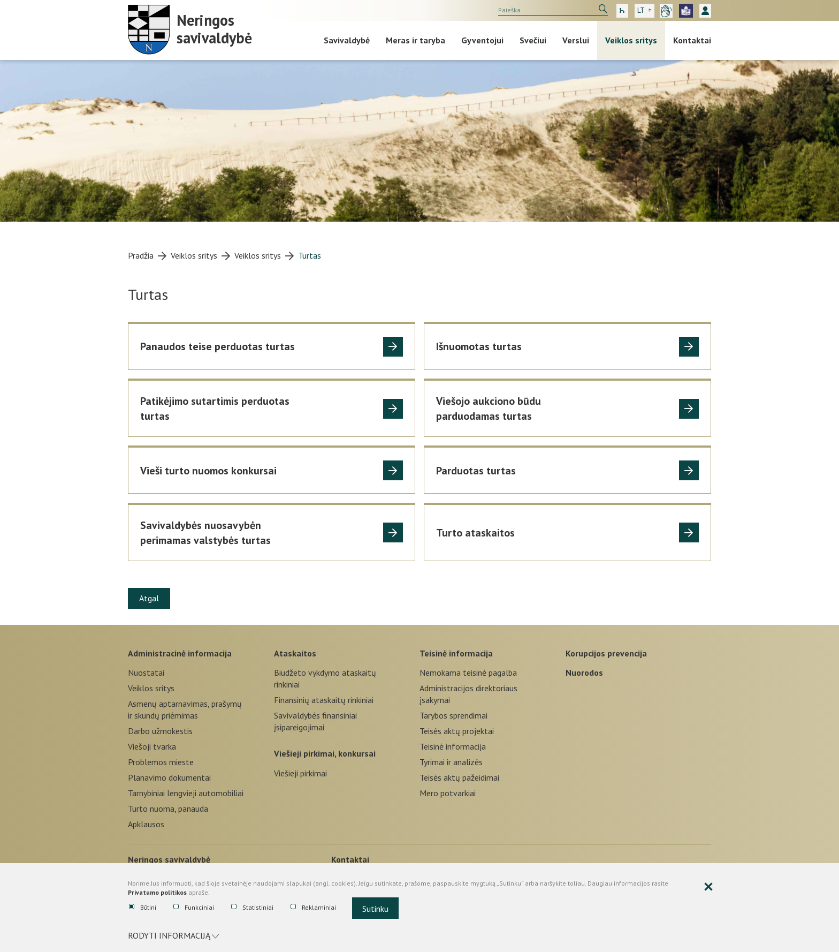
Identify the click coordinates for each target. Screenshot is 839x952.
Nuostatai (146, 672)
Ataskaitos (295, 653)
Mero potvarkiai (448, 793)
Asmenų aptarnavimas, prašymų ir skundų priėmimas (185, 709)
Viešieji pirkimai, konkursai (325, 753)
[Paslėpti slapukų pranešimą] (708, 887)
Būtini (142, 907)
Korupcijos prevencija (606, 653)
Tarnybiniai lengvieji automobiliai (185, 793)
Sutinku (375, 908)
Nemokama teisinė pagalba (468, 672)
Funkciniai (193, 907)
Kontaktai (692, 40)
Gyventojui (482, 40)
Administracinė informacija (180, 653)
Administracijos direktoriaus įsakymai (468, 694)
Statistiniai (252, 907)
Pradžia (141, 255)
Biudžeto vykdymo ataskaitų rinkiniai (325, 678)
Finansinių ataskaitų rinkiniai (323, 699)
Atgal (149, 598)
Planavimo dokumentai (169, 777)
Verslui (575, 40)
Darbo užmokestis (160, 731)
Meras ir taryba (415, 40)
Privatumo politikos (157, 892)
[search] (553, 10)
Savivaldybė (347, 40)
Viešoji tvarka (152, 746)
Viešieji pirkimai (300, 773)
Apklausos (146, 824)
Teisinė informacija (456, 653)
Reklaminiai (313, 907)
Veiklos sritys (631, 40)
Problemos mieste (161, 762)
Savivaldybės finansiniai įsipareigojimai (315, 721)
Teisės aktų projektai (457, 731)
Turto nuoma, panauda (168, 808)
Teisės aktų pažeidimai (459, 777)
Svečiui (533, 40)
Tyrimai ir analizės (451, 762)
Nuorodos (584, 672)
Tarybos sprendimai (453, 715)
